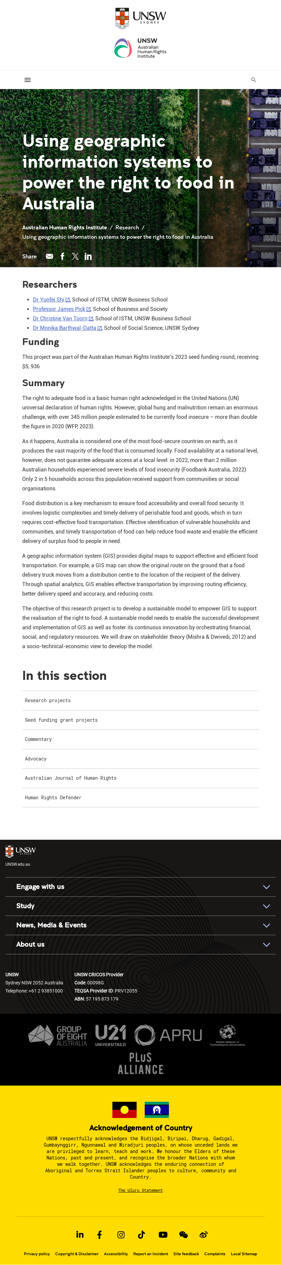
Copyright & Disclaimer (77, 1254)
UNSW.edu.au (20, 855)
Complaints (214, 1254)
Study (25, 906)
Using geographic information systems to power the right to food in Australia (119, 236)
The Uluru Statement (140, 1190)
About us (30, 944)
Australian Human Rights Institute (64, 227)
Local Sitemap (244, 1254)
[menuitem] (140, 701)
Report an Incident (150, 1254)
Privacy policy (37, 1254)
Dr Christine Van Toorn (60, 318)
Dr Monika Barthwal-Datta (64, 328)
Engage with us (40, 887)
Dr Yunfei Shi (48, 299)
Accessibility (116, 1254)
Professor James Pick (59, 309)
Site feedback (186, 1254)
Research (127, 227)
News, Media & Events (51, 925)
